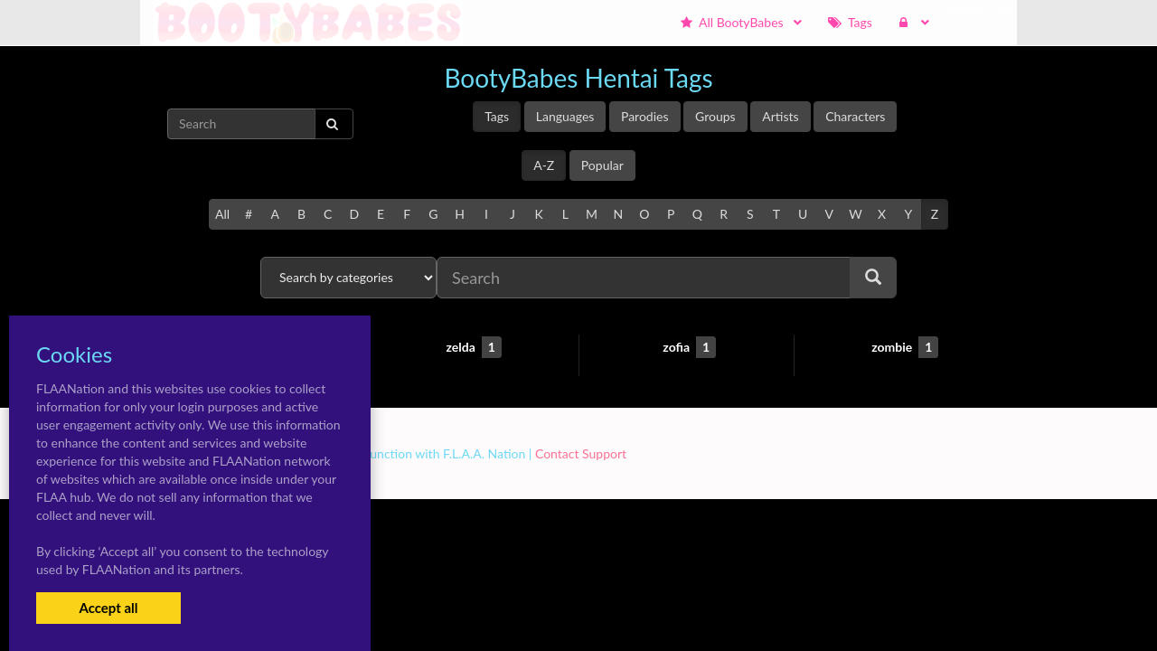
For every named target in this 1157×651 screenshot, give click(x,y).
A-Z (543, 165)
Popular (602, 165)
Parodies (645, 116)
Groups (715, 116)
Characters (855, 116)
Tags (496, 116)
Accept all (108, 607)
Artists (780, 116)
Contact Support (580, 453)
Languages (565, 116)
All (222, 214)
